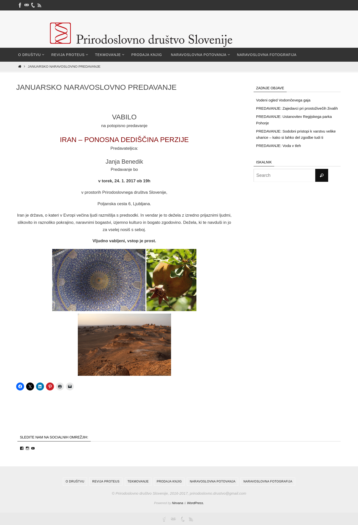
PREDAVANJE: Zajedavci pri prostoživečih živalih (297, 108)
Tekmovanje (138, 481)
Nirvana (177, 503)
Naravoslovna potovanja (212, 481)
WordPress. (195, 503)
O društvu (75, 481)
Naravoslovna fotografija (267, 481)
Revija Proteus (106, 481)
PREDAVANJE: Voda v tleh (278, 145)
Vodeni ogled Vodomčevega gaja (283, 100)
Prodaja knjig (169, 481)
